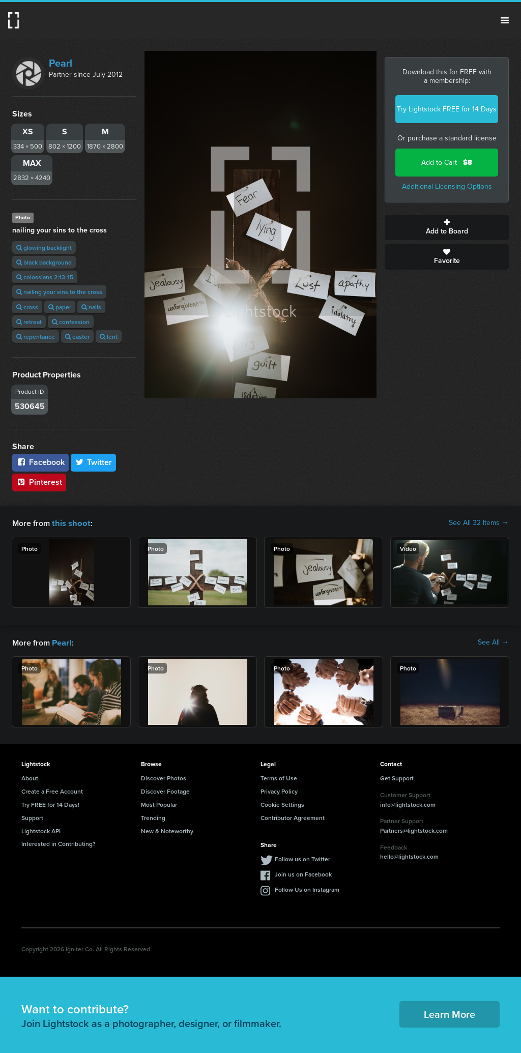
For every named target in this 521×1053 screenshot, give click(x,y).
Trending (153, 816)
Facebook (40, 462)
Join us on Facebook (303, 873)
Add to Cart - (446, 162)
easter (77, 336)
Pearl (60, 63)
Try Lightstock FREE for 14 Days (447, 109)
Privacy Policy (279, 790)
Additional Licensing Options (447, 186)
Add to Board (447, 227)
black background (44, 262)
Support (32, 816)
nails (91, 307)
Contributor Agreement (292, 816)
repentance (35, 336)
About (29, 777)
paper (59, 307)
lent (109, 336)
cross (27, 307)
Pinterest (39, 482)
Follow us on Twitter (302, 858)
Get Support (397, 777)
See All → (493, 642)
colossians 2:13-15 (44, 277)
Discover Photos (163, 777)
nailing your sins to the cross (59, 291)
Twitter (93, 462)
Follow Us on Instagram (307, 888)
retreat (29, 321)
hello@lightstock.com (409, 855)
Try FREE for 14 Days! (50, 803)
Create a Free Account (52, 790)
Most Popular (159, 803)
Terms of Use (278, 777)
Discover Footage (165, 790)
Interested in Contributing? (58, 842)
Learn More (449, 1013)
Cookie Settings (282, 803)
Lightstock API (41, 830)
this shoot (70, 523)
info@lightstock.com (408, 803)
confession (71, 321)
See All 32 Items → (479, 523)
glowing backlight (44, 247)
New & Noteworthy (167, 830)
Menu (505, 20)
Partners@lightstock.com (414, 829)
